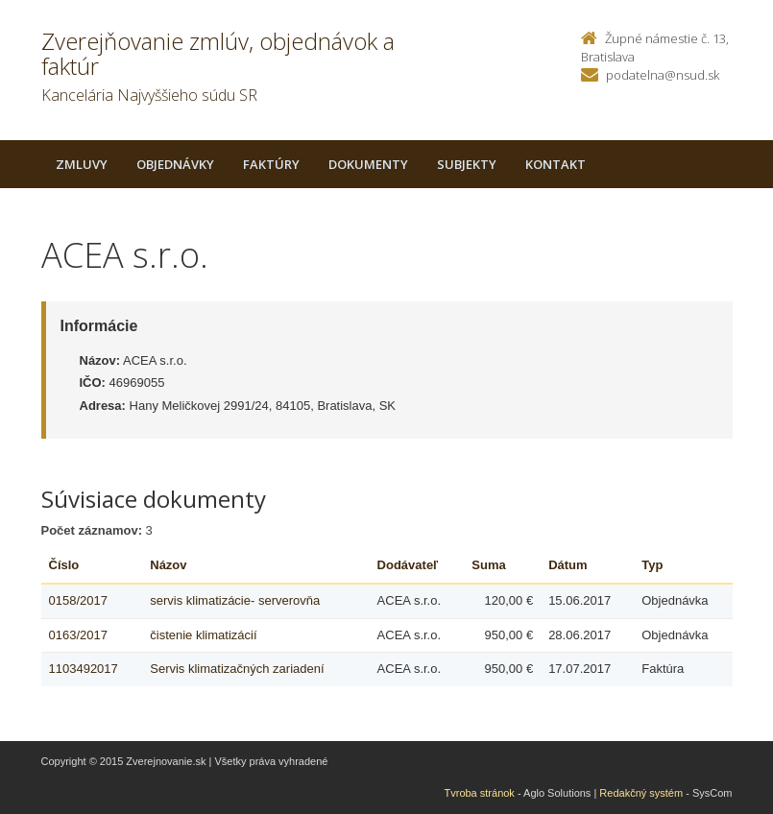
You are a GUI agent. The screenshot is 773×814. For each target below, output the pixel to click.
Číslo (64, 565)
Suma (488, 565)
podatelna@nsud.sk (662, 75)
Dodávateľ (408, 565)
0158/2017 (78, 600)
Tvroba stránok (480, 793)
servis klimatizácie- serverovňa (235, 600)
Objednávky (175, 164)
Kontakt (555, 164)
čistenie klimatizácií (203, 635)
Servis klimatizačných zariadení (237, 668)
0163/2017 (78, 635)
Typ (652, 565)
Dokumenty (368, 164)
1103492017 (83, 668)
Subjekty (466, 164)
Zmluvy (82, 164)
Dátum (567, 565)
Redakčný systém (641, 793)
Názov (168, 565)
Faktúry (271, 164)
